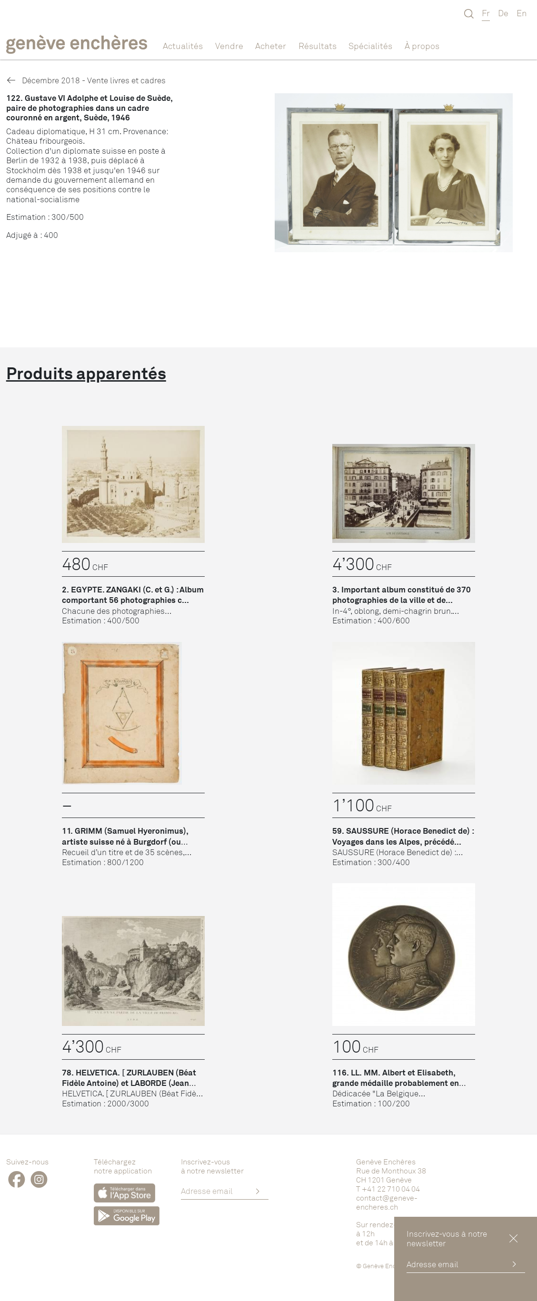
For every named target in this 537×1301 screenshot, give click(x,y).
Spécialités (370, 45)
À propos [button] (422, 45)
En (522, 13)
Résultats (317, 45)
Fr (486, 13)
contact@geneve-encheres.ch (387, 1202)
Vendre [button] (229, 45)
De (503, 13)
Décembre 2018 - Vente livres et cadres (86, 80)
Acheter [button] (270, 45)
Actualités (183, 45)
